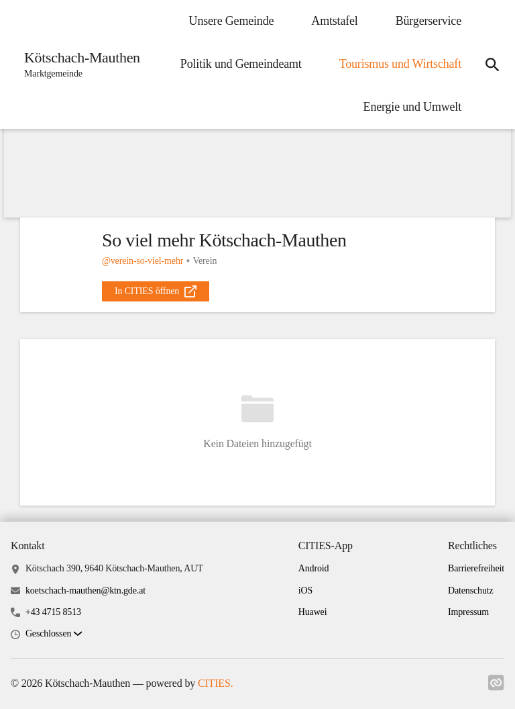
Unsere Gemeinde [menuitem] (231, 21)
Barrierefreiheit (476, 568)
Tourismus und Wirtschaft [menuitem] (400, 63)
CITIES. (215, 683)
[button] (53, 634)
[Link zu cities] (496, 687)
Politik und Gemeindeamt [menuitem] (241, 63)
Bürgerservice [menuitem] (428, 21)
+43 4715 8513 (53, 612)
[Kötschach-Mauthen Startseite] (78, 64)
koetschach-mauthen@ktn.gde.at (85, 590)
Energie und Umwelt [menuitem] (412, 106)
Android (313, 568)
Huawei (312, 612)
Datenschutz (471, 590)
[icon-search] (492, 64)
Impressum (468, 612)
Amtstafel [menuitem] (334, 21)
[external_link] (155, 291)
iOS (305, 590)
